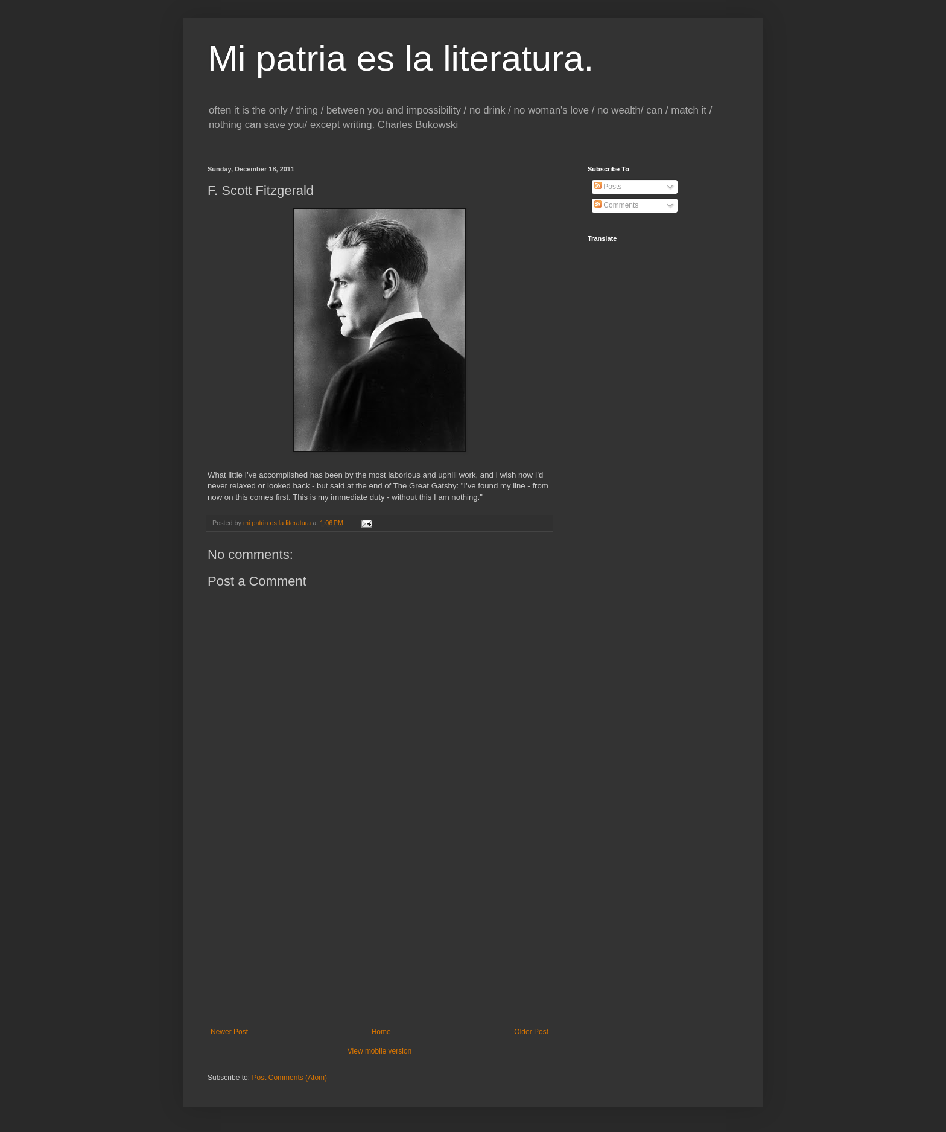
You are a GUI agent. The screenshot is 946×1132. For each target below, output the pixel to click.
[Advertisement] (379, 937)
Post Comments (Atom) (289, 1077)
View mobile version (380, 1051)
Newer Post (229, 1032)
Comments (616, 205)
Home (381, 1032)
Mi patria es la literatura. (401, 58)
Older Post (531, 1032)
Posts (607, 186)
